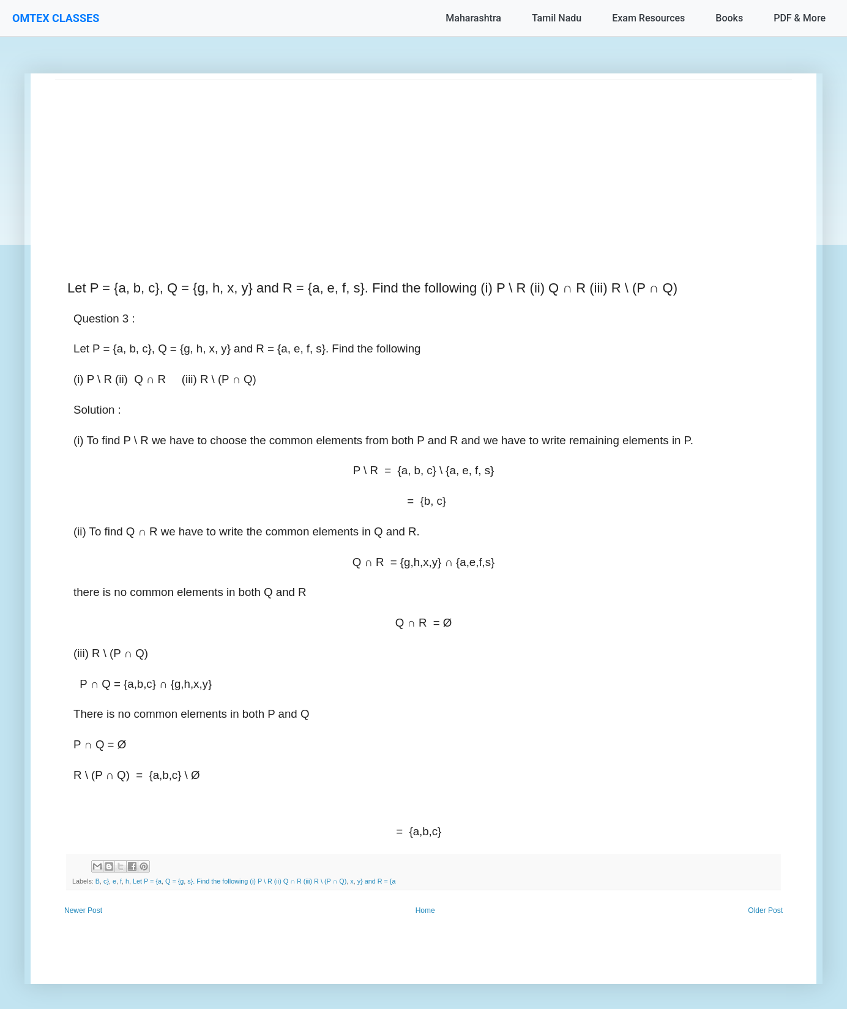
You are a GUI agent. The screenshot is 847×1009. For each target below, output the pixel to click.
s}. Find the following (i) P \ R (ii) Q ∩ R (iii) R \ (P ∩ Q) (266, 881)
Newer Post (83, 910)
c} (106, 881)
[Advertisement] (422, 165)
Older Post (765, 910)
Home (425, 910)
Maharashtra (473, 18)
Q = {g (174, 881)
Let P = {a (147, 881)
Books (729, 18)
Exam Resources (648, 18)
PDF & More (800, 18)
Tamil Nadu (556, 18)
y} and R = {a (376, 881)
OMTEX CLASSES (55, 18)
